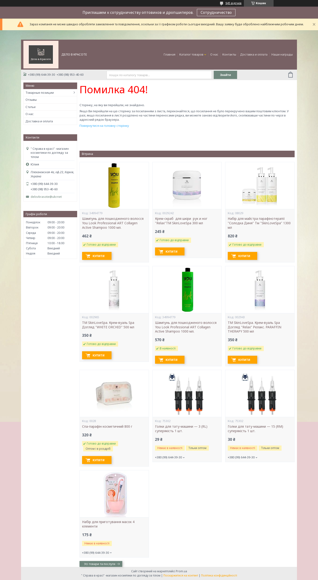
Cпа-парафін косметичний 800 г (107, 426)
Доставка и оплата (253, 54)
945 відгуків (233, 3)
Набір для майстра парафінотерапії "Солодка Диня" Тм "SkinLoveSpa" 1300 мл (259, 223)
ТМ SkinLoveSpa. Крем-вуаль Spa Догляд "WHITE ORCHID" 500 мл (108, 325)
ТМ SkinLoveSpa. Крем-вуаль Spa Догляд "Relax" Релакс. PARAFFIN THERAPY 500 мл (254, 327)
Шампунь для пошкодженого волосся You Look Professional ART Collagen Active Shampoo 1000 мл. (113, 223)
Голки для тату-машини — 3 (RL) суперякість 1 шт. (181, 428)
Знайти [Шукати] (225, 75)
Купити (99, 256)
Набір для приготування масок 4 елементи (108, 524)
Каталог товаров (191, 54)
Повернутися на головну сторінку (104, 125)
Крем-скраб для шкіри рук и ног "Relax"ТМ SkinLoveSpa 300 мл (181, 221)
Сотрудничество (216, 12)
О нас (214, 54)
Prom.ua (181, 571)
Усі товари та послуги (99, 564)
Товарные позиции (39, 92)
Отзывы (31, 99)
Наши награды (282, 54)
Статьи (30, 107)
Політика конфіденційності (219, 575)
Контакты (229, 54)
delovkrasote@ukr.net (46, 197)
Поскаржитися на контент (180, 575)
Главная (169, 54)
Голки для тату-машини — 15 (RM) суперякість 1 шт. (255, 428)
